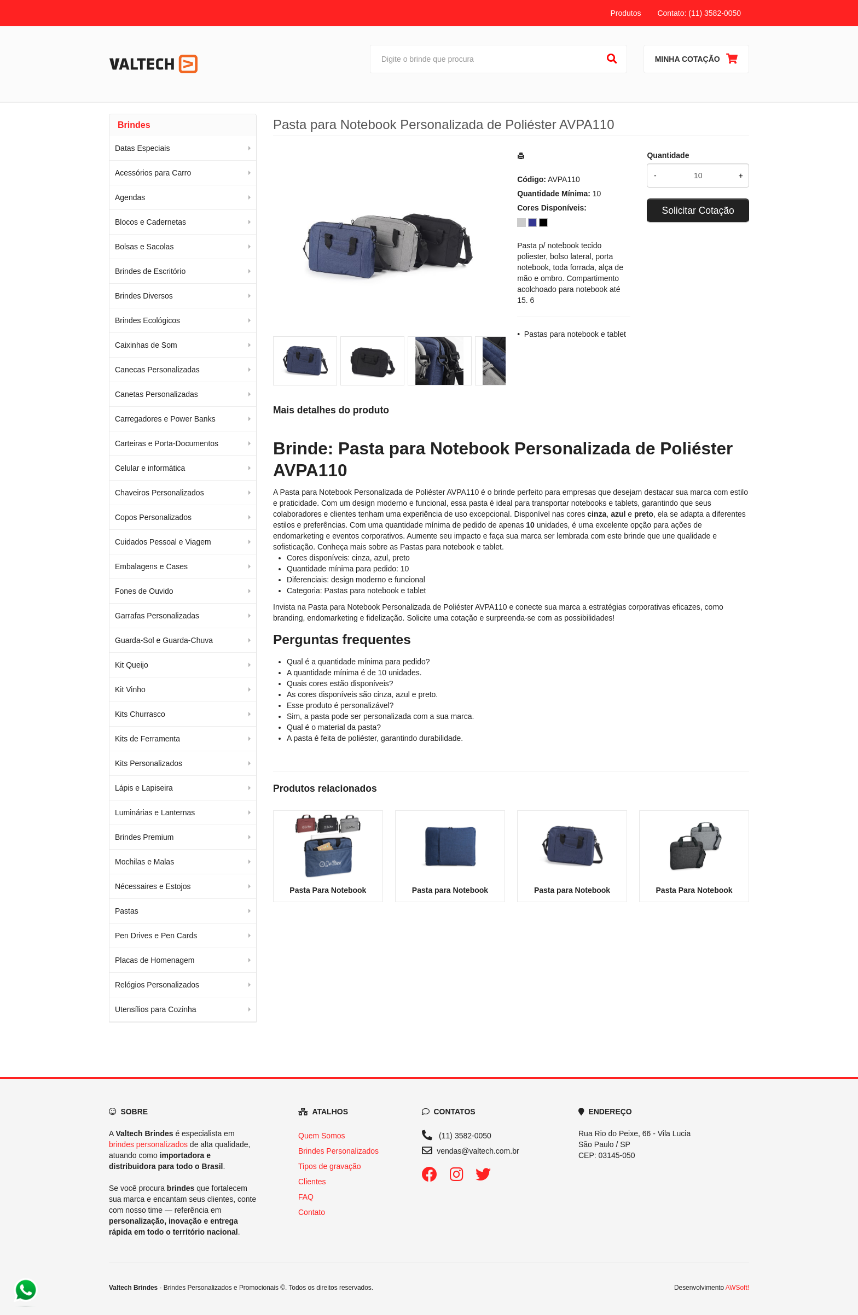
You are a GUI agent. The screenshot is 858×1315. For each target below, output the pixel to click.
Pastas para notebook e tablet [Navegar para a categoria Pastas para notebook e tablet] (451, 546)
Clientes (312, 1181)
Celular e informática (150, 468)
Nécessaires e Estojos (153, 886)
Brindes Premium (144, 837)
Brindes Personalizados (338, 1151)
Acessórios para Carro (153, 172)
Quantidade (668, 155)
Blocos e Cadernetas (150, 222)
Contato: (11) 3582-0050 (699, 13)
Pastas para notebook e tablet (575, 334)
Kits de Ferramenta (147, 738)
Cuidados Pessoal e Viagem (163, 541)
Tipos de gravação (329, 1166)
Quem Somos (321, 1135)
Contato (311, 1212)
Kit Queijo (131, 665)
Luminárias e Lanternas (155, 812)
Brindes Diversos (144, 295)
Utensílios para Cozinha (155, 1009)
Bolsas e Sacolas (144, 246)
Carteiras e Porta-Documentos (166, 443)
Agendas (130, 197)
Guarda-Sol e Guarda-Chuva (164, 640)
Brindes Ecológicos (147, 320)
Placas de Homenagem (155, 960)
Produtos (625, 13)
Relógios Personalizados (157, 984)
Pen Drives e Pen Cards (156, 935)
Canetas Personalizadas (156, 394)
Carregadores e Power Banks (165, 418)
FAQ (306, 1197)
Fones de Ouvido (144, 591)
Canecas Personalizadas (157, 369)
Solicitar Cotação (698, 210)
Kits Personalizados (148, 763)
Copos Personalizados (153, 517)
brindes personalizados (148, 1144)
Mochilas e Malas (144, 861)
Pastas (126, 911)
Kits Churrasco (140, 714)
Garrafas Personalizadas (157, 615)
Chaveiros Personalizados (159, 492)
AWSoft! (737, 1287)
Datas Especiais (142, 148)
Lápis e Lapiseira (144, 788)
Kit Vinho (130, 689)
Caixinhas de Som (146, 345)
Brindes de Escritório (150, 271)
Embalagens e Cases (151, 566)
